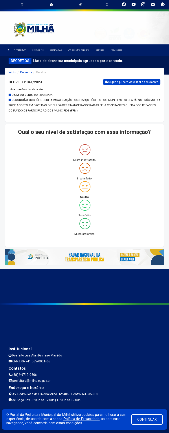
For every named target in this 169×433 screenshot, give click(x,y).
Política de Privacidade (81, 419)
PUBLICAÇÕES (117, 50)
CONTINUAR (147, 419)
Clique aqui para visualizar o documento (131, 82)
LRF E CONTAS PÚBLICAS (79, 50)
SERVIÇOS (101, 50)
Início (12, 72)
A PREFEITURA (21, 50)
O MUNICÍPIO (38, 50)
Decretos (26, 72)
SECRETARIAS (56, 50)
